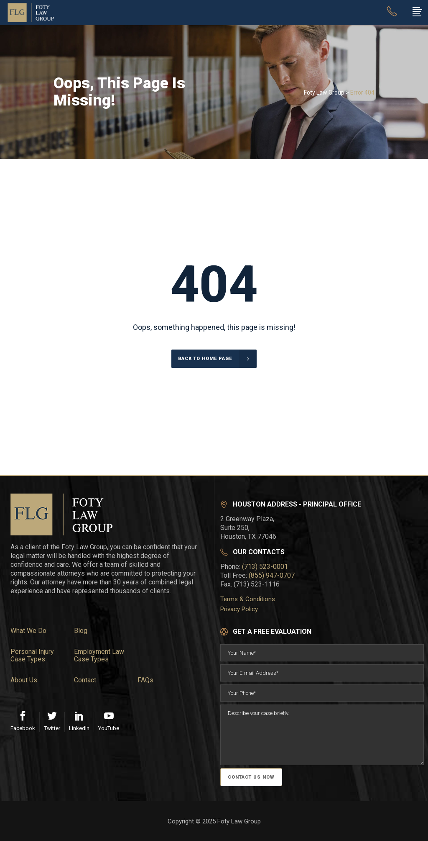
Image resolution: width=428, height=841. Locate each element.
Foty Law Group (324, 92)
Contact (85, 680)
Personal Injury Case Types (32, 655)
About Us (23, 680)
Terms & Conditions (247, 599)
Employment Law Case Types (99, 655)
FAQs (145, 680)
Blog (80, 631)
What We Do (28, 631)
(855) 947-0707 (272, 575)
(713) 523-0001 (265, 567)
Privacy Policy (239, 609)
